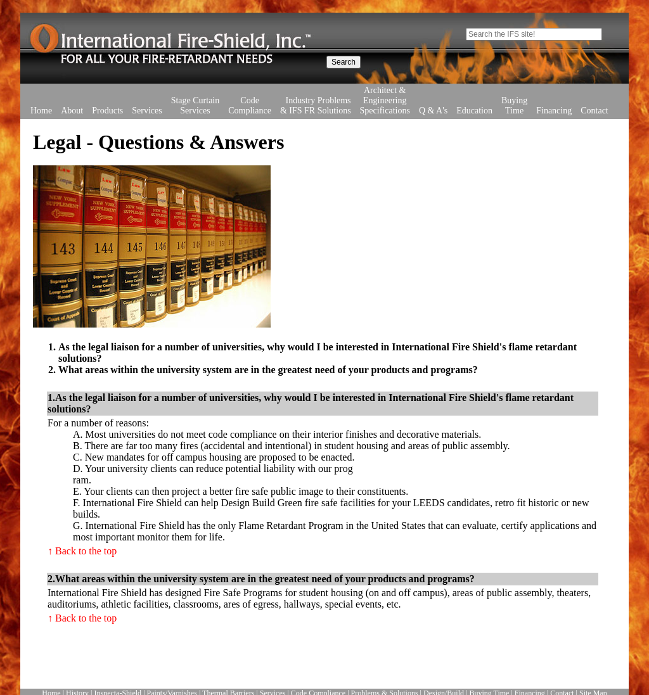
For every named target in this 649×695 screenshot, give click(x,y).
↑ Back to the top (82, 550)
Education (474, 92)
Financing (554, 92)
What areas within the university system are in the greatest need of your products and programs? (268, 369)
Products (107, 92)
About (72, 110)
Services (147, 92)
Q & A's (433, 92)
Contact (594, 92)
